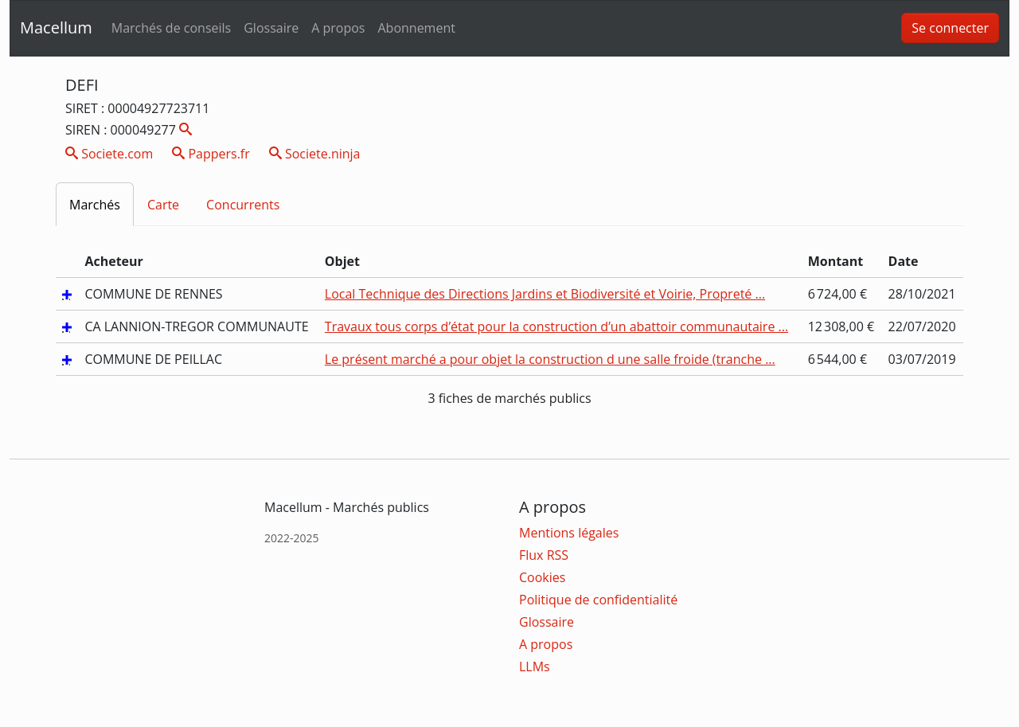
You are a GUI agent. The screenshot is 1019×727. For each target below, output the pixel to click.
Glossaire (271, 28)
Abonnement (416, 28)
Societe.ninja (315, 153)
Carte (163, 204)
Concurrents (242, 204)
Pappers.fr (211, 153)
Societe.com (109, 153)
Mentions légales (569, 532)
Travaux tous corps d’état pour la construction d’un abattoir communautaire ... (556, 326)
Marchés (94, 204)
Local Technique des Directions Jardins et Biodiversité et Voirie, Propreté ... (545, 294)
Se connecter (950, 28)
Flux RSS (543, 555)
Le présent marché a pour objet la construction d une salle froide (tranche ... (550, 359)
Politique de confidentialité (598, 599)
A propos (338, 28)
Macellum (56, 27)
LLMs (534, 666)
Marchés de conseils (171, 28)
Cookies (542, 577)
